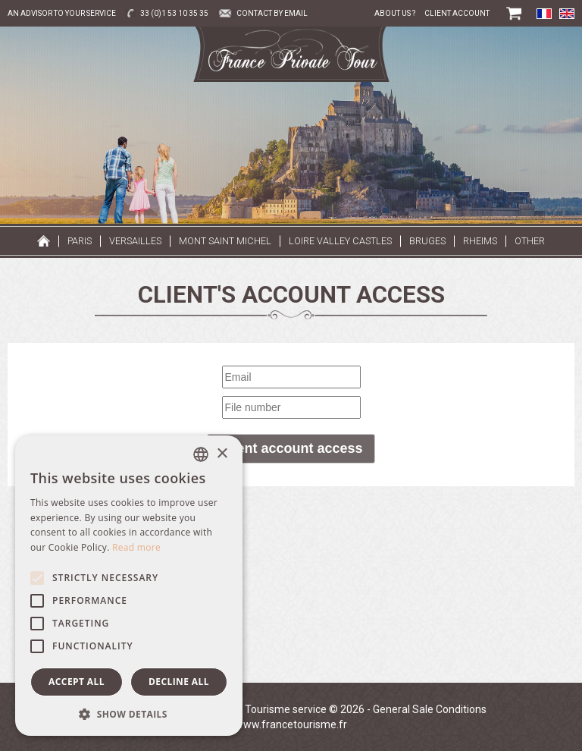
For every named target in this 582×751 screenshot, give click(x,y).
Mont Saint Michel (225, 241)
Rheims (480, 241)
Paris (79, 241)
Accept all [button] (76, 681)
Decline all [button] (179, 681)
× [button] (221, 454)
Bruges (427, 241)
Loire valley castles (340, 241)
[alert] (128, 585)
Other (530, 241)
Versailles (135, 241)
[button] (128, 713)
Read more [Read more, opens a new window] (136, 547)
